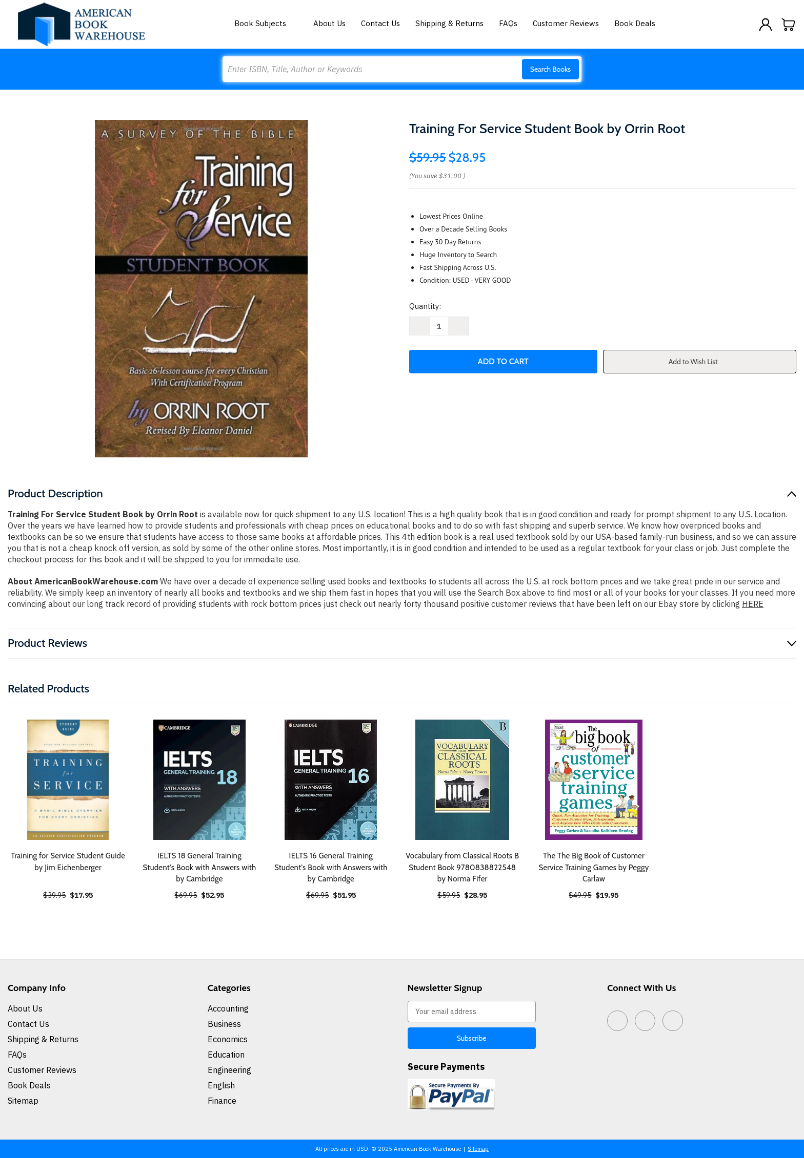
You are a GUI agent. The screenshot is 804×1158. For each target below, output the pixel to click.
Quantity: (425, 306)
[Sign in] (765, 24)
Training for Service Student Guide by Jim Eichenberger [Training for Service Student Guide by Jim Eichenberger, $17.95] (68, 861)
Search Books (550, 69)
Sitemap (23, 1101)
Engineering (229, 1070)
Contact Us (380, 23)
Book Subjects (266, 23)
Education (226, 1054)
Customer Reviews (566, 23)
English (221, 1085)
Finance (222, 1101)
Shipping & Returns (449, 23)
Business (224, 1024)
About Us (329, 23)
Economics (228, 1039)
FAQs (508, 23)
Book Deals (634, 23)
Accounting (228, 1008)
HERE (752, 604)
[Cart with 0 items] (788, 24)
